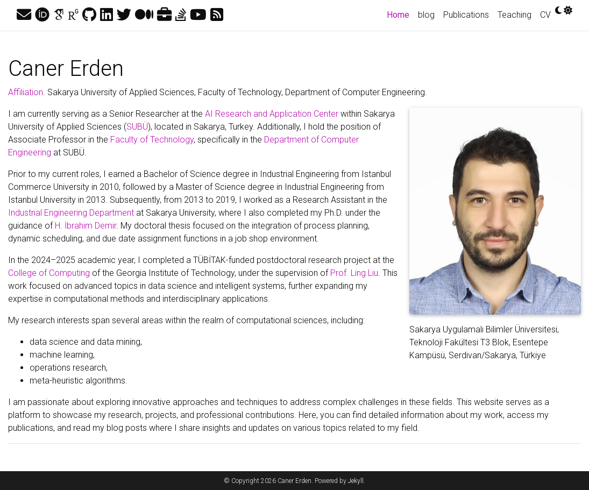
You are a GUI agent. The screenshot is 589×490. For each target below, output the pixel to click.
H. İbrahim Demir (85, 226)
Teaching (514, 15)
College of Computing (49, 273)
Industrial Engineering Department (71, 213)
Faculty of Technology (152, 139)
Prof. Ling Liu (354, 273)
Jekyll (356, 481)
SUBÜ (137, 127)
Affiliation (25, 92)
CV (545, 15)
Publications (466, 15)
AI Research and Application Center (271, 114)
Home (400, 14)
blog (426, 15)
